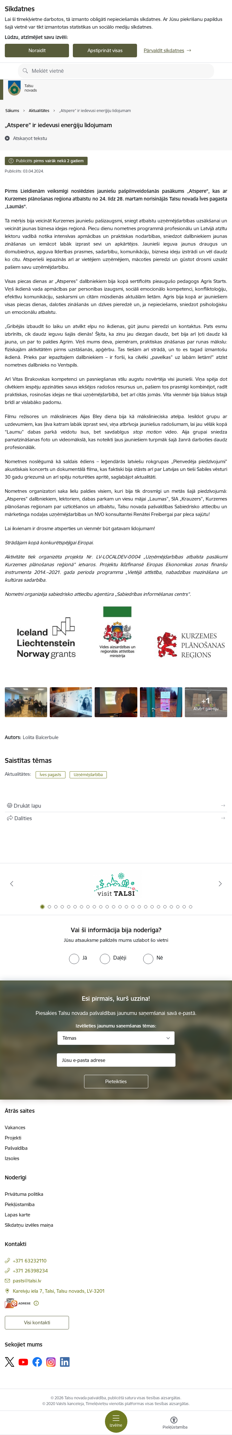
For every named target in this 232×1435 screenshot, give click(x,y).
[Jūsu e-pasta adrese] (116, 1060)
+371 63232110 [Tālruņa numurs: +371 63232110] (30, 1261)
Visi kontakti (37, 1322)
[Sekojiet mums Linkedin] (65, 1362)
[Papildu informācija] (36, 1303)
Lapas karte (17, 1215)
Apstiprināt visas (105, 50)
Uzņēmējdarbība (88, 774)
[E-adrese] (17, 1303)
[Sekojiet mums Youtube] (23, 1361)
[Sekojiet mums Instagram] (51, 1362)
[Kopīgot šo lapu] (116, 818)
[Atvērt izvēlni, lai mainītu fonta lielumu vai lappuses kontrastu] (174, 1423)
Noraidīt (37, 50)
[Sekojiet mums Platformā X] (9, 1362)
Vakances (15, 1127)
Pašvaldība (16, 1148)
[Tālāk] (220, 883)
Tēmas (69, 1038)
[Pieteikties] (116, 1081)
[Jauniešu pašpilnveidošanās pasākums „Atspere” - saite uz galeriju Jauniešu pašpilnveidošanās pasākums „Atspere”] (26, 702)
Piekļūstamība (20, 1204)
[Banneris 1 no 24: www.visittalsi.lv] (116, 884)
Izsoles (12, 1158)
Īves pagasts (50, 774)
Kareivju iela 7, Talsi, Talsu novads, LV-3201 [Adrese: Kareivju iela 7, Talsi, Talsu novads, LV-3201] (59, 1291)
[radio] (78, 957)
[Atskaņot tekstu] (30, 138)
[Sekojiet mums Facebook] (37, 1362)
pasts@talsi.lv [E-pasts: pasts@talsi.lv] (27, 1281)
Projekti (13, 1138)
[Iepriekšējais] (11, 883)
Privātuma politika (24, 1194)
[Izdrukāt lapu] (116, 806)
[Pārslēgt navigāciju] (116, 1421)
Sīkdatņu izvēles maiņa (29, 1225)
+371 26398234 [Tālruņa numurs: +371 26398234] (30, 1271)
